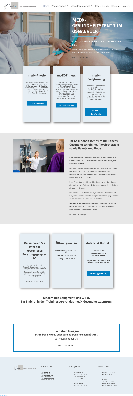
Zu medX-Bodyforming (96, 112)
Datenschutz (48, 378)
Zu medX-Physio (37, 103)
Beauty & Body (101, 6)
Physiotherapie (58, 6)
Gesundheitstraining (80, 6)
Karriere (126, 6)
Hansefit (115, 6)
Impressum (48, 375)
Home (46, 6)
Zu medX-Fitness (66, 105)
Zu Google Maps (98, 273)
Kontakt (46, 372)
